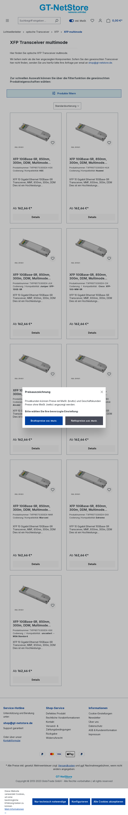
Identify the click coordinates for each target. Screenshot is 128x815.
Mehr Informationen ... (14, 810)
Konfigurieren (80, 801)
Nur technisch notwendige (50, 801)
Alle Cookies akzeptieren (108, 801)
